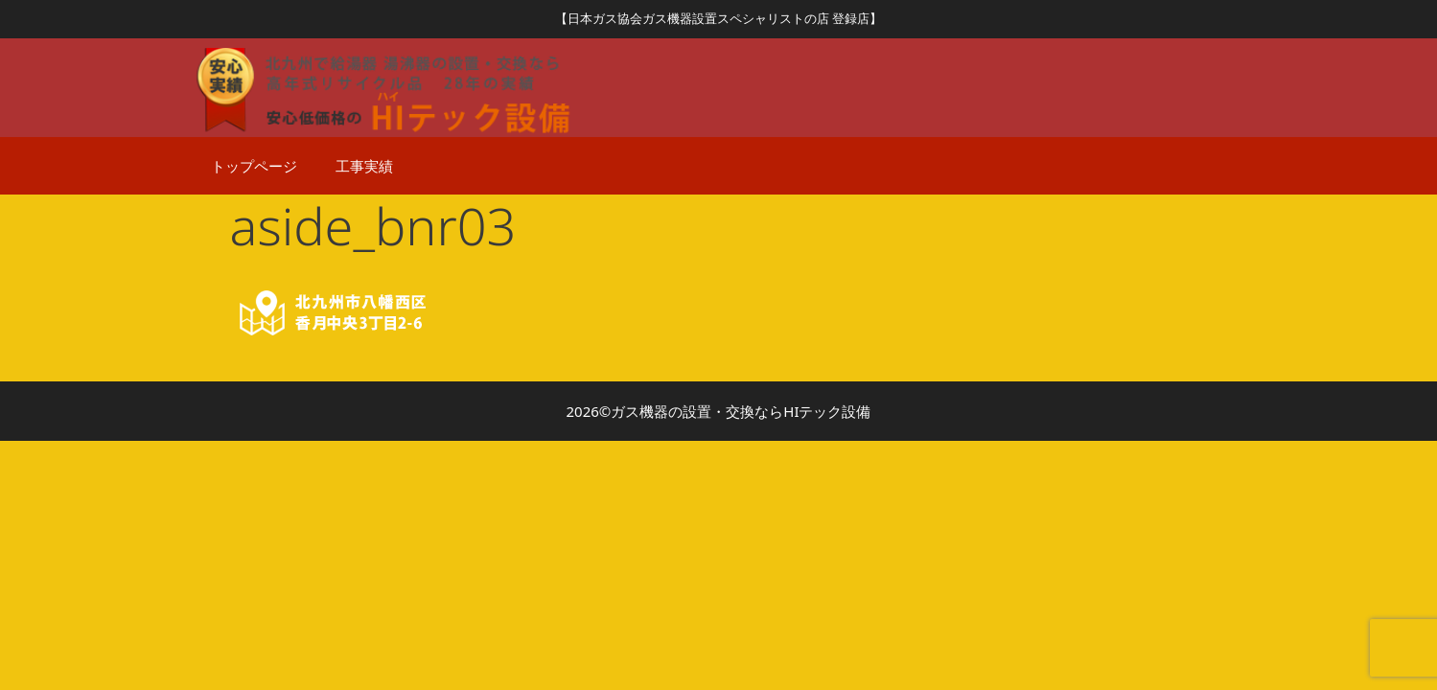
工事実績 (364, 165)
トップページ (254, 165)
